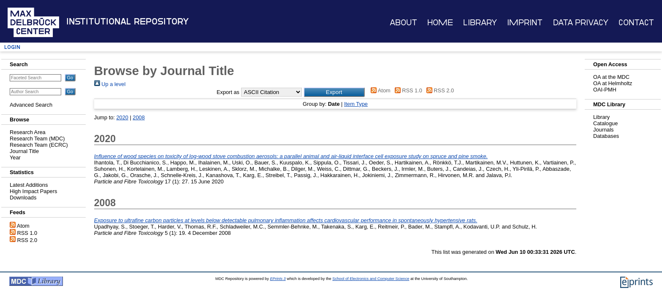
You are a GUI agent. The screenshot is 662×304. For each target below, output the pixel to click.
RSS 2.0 (27, 240)
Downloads (23, 197)
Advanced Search (31, 105)
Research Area (28, 132)
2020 (122, 117)
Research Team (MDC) (37, 138)
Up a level (109, 84)
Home (440, 23)
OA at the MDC (611, 77)
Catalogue (605, 123)
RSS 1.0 (27, 233)
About (403, 23)
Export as (228, 92)
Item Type (356, 104)
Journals (603, 129)
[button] (334, 92)
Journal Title (24, 151)
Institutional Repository (127, 21)
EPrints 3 (277, 279)
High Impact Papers (33, 191)
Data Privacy (580, 23)
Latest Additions (29, 185)
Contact (636, 23)
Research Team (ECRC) (39, 145)
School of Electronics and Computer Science (370, 279)
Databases (606, 136)
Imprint (525, 23)
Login (12, 47)
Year (15, 157)
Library (480, 23)
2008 (138, 117)
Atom (23, 226)
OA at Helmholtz (612, 83)
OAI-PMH (604, 89)
